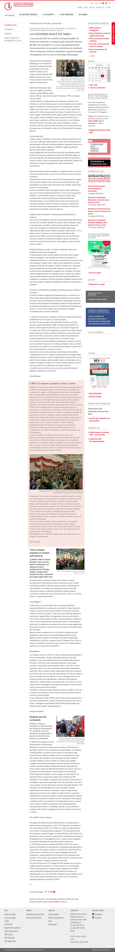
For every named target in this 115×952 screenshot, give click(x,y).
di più (92, 56)
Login (108, 8)
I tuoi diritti (48, 15)
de (92, 3)
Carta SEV (8, 924)
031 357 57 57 (78, 925)
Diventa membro (114, 33)
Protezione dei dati (37, 950)
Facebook (98, 914)
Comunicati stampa (33, 918)
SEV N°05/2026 (95, 394)
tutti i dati (93, 85)
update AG (103, 950)
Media (92, 8)
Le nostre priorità (28, 15)
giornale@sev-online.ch (58, 902)
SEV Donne (8, 934)
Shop (86, 8)
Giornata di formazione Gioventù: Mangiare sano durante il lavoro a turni (97, 222)
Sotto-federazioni (11, 931)
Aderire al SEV (9, 914)
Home (79, 8)
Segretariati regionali (12, 928)
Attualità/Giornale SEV (35, 914)
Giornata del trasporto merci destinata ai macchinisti (96, 188)
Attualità (9, 16)
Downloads (52, 924)
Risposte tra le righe (97, 284)
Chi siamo (82, 15)
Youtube (98, 918)
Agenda (7, 34)
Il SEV (6, 921)
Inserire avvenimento (97, 88)
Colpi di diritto (53, 914)
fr (96, 3)
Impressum (27, 950)
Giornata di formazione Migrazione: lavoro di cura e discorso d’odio (98, 200)
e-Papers (8, 29)
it (100, 3)
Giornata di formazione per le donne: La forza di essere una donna (99, 211)
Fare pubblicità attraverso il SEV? (13, 39)
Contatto (100, 8)
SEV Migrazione (10, 941)
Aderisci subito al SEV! (98, 299)
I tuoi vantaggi (66, 15)
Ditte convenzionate (56, 918)
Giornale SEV (10, 25)
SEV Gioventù (9, 938)
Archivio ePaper (95, 397)
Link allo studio (95, 273)
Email (72, 931)
